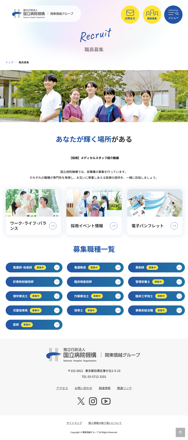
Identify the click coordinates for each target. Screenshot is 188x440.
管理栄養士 (158, 282)
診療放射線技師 (36, 282)
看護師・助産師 (36, 267)
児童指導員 (36, 310)
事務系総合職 (158, 310)
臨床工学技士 (158, 296)
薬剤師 (158, 267)
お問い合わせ (83, 388)
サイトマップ (74, 423)
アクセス (62, 388)
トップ (9, 62)
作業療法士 (97, 296)
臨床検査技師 (97, 282)
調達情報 (104, 388)
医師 (36, 325)
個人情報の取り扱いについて (105, 423)
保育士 (97, 310)
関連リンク (124, 388)
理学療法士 (36, 296)
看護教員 (97, 267)
